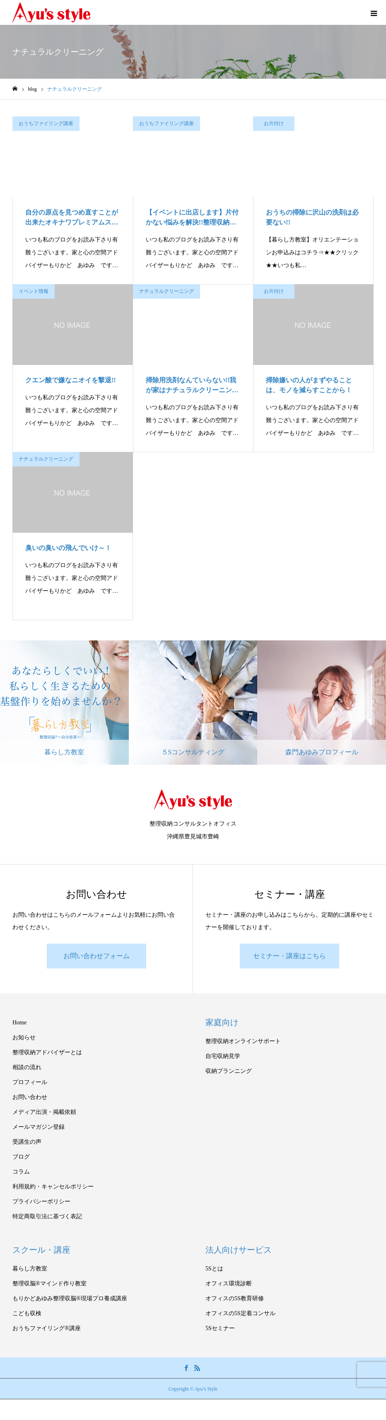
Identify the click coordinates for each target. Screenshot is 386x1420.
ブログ (21, 1157)
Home (19, 1022)
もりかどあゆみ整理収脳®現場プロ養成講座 (69, 1298)
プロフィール (29, 1082)
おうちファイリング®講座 (46, 1328)
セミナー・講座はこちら (289, 955)
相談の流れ (26, 1067)
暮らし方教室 (29, 1268)
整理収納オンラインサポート (243, 1041)
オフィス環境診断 (228, 1283)
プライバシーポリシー (41, 1201)
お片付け (274, 123)
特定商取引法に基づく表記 (47, 1216)
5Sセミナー (220, 1328)
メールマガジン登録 (38, 1127)
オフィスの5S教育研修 (234, 1298)
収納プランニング (228, 1071)
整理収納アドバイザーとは (47, 1052)
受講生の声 (26, 1142)
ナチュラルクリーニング (166, 291)
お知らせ (24, 1037)
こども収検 (26, 1313)
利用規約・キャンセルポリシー (53, 1186)
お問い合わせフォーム (96, 955)
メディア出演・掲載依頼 (44, 1112)
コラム (21, 1172)
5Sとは (214, 1268)
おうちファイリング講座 (46, 123)
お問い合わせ (29, 1097)
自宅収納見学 (222, 1056)
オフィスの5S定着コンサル (240, 1313)
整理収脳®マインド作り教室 (49, 1283)
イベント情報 (33, 291)
